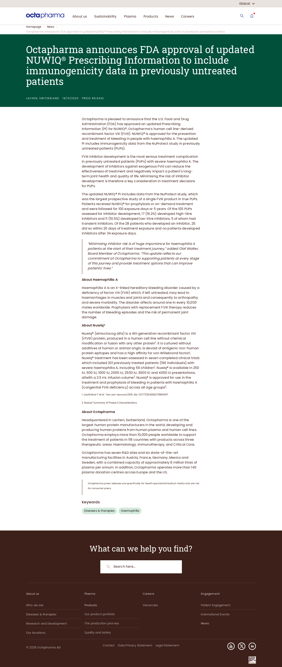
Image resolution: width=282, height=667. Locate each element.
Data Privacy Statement (135, 645)
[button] (250, 646)
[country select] (247, 3)
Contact (109, 645)
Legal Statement (167, 645)
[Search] (242, 16)
